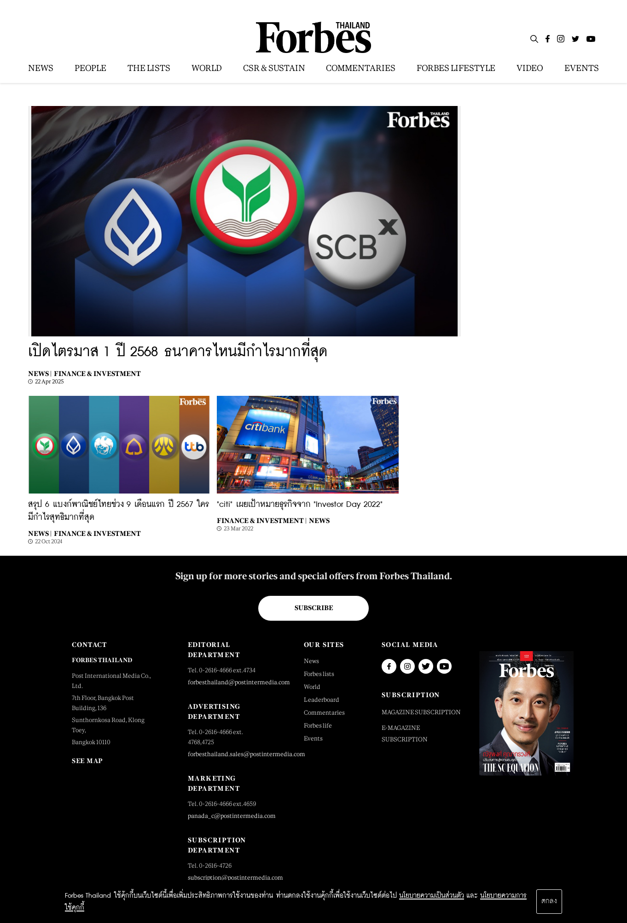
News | (40, 373)
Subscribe (314, 607)
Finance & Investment (97, 373)
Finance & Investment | (262, 520)
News (319, 520)
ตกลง (549, 901)
